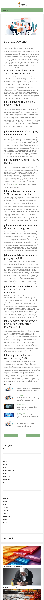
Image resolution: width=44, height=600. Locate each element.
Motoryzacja (6, 479)
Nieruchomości (7, 482)
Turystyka (5, 513)
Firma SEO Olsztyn (21, 387)
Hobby (5, 464)
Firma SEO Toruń (21, 413)
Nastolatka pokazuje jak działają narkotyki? (14, 587)
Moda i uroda (6, 476)
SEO (19, 47)
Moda (4, 473)
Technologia (6, 507)
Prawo (5, 492)
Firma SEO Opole (21, 396)
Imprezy (5, 467)
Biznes (5, 449)
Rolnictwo (5, 498)
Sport (4, 504)
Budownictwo (6, 452)
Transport (5, 510)
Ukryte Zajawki (7, 516)
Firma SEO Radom (11, 436)
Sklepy (5, 501)
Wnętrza (5, 526)
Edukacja (5, 461)
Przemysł (5, 495)
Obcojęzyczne (7, 486)
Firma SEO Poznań (33, 436)
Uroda (5, 519)
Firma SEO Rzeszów (21, 404)
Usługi (5, 523)
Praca (4, 489)
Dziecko (5, 458)
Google (15, 184)
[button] (22, 10)
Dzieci (4, 455)
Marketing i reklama (10, 39)
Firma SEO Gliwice (21, 422)
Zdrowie (5, 529)
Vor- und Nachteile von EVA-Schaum (12, 566)
